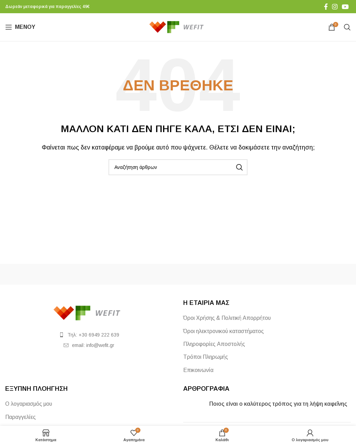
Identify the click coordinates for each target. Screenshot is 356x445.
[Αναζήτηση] (347, 27)
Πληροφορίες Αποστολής (214, 344)
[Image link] (89, 313)
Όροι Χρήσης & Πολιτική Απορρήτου (227, 318)
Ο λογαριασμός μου (28, 404)
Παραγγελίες (20, 417)
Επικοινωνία (198, 370)
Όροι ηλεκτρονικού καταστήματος (223, 331)
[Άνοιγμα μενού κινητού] (20, 27)
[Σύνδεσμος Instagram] (335, 6)
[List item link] (89, 335)
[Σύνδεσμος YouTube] (345, 6)
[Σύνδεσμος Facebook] (326, 6)
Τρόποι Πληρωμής (205, 357)
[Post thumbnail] (193, 408)
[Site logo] (178, 27)
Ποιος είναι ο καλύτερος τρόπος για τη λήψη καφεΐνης (278, 404)
